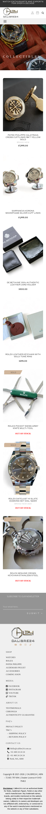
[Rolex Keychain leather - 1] (23, 323)
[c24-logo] (10, 12)
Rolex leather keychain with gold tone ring (23, 355)
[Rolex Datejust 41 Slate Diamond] (23, 468)
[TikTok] (30, 644)
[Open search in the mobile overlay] (43, 13)
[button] (24, 21)
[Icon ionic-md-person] (32, 12)
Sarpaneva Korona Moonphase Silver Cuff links (23, 212)
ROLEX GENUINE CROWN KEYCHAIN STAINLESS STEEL (23, 574)
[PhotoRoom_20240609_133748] (23, 180)
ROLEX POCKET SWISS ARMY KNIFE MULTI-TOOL (23, 427)
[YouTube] (15, 644)
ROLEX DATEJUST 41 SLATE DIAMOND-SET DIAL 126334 (23, 499)
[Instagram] (25, 644)
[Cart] (38, 13)
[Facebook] (20, 644)
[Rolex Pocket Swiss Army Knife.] (23, 395)
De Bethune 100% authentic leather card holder (23, 283)
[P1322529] (23, 542)
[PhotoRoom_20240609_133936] (23, 252)
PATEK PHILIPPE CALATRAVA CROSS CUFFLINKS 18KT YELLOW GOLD (23, 137)
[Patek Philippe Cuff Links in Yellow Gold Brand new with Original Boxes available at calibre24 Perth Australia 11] (23, 104)
